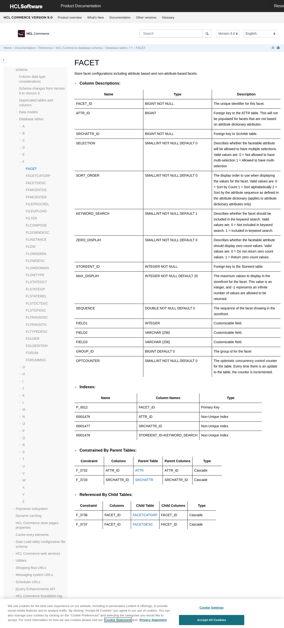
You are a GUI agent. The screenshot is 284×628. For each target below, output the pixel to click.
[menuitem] (70, 17)
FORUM (32, 353)
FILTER (31, 218)
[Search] (207, 33)
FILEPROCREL (37, 204)
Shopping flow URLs (31, 568)
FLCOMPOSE (36, 225)
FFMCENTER (36, 197)
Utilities (21, 560)
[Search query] (175, 33)
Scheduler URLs (28, 582)
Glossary (168, 17)
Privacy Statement (153, 622)
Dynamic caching (28, 516)
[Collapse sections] (273, 48)
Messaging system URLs (34, 575)
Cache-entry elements (32, 535)
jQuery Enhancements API (35, 589)
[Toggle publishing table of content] (3, 59)
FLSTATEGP (35, 289)
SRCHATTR (144, 480)
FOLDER (33, 339)
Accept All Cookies (211, 622)
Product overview (70, 17)
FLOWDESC (35, 261)
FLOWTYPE (35, 275)
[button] (17, 76)
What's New (95, 17)
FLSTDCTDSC (37, 303)
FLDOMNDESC (37, 232)
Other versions (146, 17)
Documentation (119, 17)
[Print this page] (278, 48)
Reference (46, 48)
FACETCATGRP (38, 176)
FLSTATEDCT (36, 282)
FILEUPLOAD (36, 211)
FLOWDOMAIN (37, 268)
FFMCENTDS (36, 190)
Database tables (116, 48)
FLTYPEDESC (37, 332)
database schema (79, 48)
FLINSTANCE (36, 239)
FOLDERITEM (36, 346)
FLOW (30, 246)
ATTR (139, 470)
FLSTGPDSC (36, 310)
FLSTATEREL (36, 296)
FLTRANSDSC (37, 317)
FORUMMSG (36, 360)
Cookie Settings (211, 610)
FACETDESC (36, 183)
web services (38, 553)
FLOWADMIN (36, 254)
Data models (28, 112)
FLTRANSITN (36, 325)
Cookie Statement (118, 622)
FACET (141, 48)
